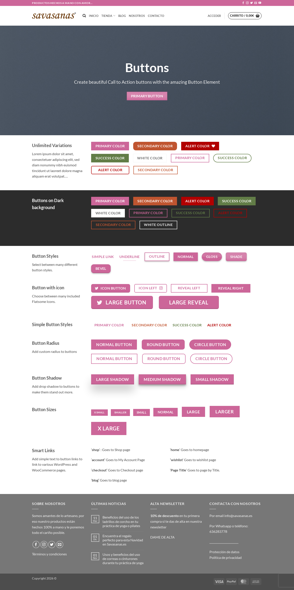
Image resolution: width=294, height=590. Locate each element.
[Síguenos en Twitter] (251, 3)
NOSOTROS (137, 16)
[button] (229, 3)
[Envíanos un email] (255, 3)
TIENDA (108, 16)
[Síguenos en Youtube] (260, 3)
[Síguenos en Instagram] (247, 3)
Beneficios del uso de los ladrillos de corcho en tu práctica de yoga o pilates (121, 521)
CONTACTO (156, 16)
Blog (122, 16)
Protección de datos (224, 552)
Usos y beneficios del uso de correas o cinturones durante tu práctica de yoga (123, 558)
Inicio (93, 16)
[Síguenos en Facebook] (243, 3)
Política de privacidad (225, 557)
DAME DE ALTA (162, 537)
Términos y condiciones (49, 554)
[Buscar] (84, 16)
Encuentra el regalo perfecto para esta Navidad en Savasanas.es (123, 540)
